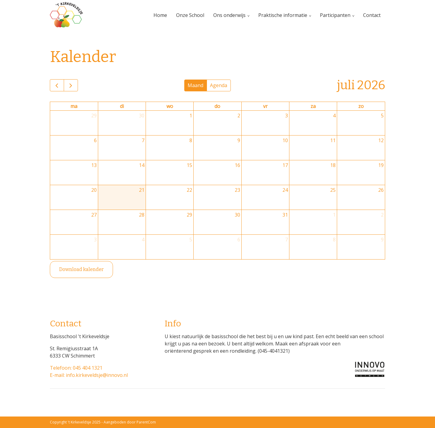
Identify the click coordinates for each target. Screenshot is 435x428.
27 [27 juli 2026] (94, 214)
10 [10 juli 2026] (285, 140)
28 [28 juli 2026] (141, 214)
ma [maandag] (73, 106)
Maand (195, 85)
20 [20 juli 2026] (94, 190)
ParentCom (146, 422)
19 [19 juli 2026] (381, 165)
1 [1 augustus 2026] (334, 214)
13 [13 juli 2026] (94, 165)
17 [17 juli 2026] (285, 165)
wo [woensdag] (169, 106)
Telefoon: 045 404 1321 (76, 367)
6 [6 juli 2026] (95, 140)
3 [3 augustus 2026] (95, 239)
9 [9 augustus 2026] (382, 239)
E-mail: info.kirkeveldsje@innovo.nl (89, 375)
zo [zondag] (361, 106)
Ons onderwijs (229, 15)
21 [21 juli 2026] (141, 190)
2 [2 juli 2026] (238, 115)
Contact (372, 15)
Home (160, 15)
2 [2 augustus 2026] (382, 214)
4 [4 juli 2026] (334, 115)
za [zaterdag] (313, 106)
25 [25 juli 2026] (333, 190)
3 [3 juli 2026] (286, 115)
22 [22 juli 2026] (189, 190)
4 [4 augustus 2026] (143, 239)
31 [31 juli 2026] (285, 214)
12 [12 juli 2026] (381, 140)
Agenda (218, 85)
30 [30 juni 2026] (141, 115)
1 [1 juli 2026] (190, 115)
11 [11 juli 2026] (333, 140)
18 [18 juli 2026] (333, 165)
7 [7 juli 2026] (143, 140)
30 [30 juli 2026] (237, 214)
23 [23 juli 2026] (237, 190)
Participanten (335, 15)
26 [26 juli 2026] (381, 190)
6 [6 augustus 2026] (238, 239)
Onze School (190, 15)
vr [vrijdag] (265, 106)
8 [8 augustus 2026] (334, 239)
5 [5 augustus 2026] (190, 239)
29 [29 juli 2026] (189, 214)
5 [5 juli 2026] (382, 115)
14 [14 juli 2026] (141, 165)
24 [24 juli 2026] (285, 190)
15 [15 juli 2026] (189, 165)
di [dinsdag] (122, 106)
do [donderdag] (217, 106)
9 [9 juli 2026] (238, 140)
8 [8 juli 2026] (190, 140)
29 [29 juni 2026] (94, 115)
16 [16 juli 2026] (237, 165)
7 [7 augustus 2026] (286, 239)
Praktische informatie (282, 15)
